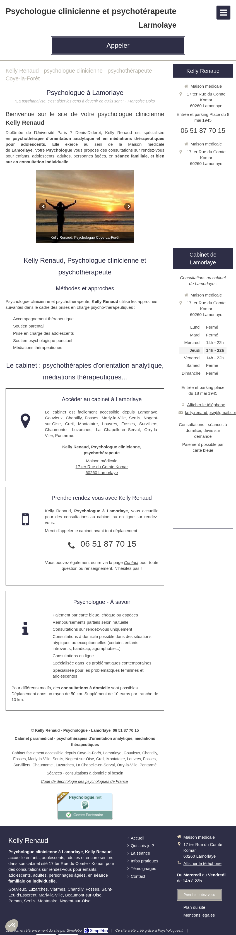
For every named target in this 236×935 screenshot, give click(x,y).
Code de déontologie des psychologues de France (84, 781)
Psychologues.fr (171, 930)
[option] (85, 206)
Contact (131, 562)
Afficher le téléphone (206, 404)
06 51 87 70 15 (108, 543)
